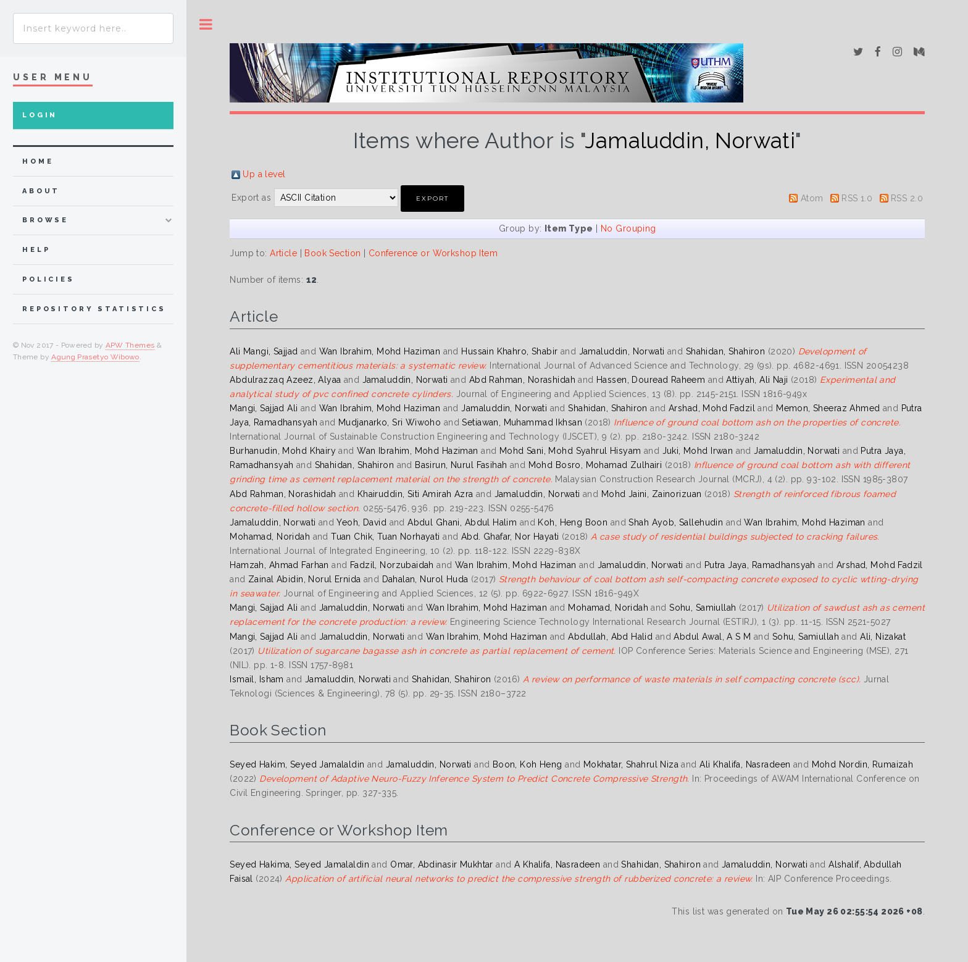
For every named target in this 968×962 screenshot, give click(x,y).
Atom (812, 198)
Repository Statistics (94, 309)
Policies (48, 279)
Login (39, 115)
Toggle (205, 24)
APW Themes (130, 345)
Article (283, 253)
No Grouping (628, 228)
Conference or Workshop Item (433, 253)
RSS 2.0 (907, 198)
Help (36, 250)
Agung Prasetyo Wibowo (95, 357)
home (37, 161)
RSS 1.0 (856, 198)
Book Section (332, 253)
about (41, 191)
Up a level (264, 174)
